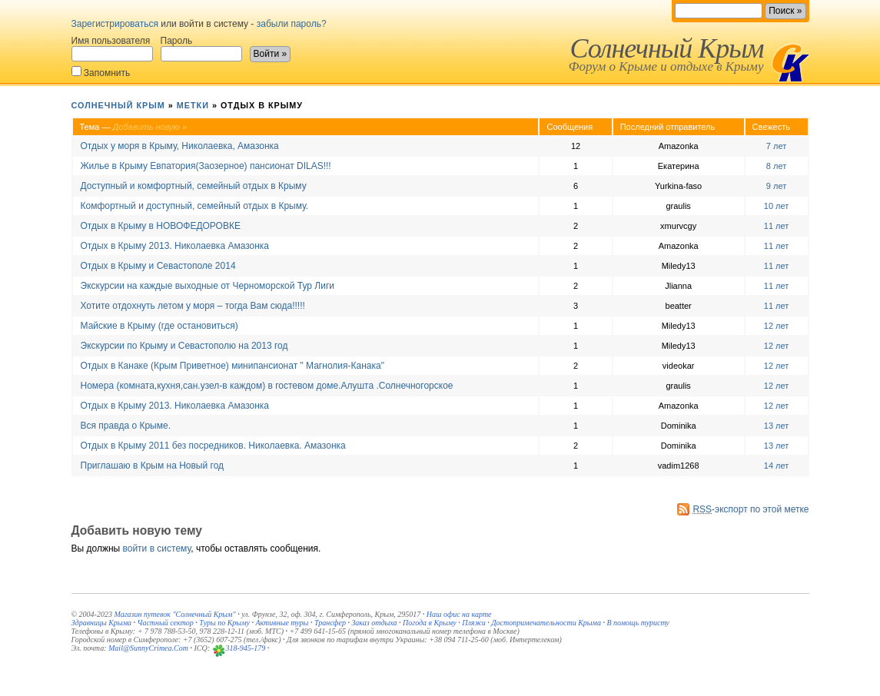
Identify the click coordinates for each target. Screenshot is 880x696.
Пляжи (474, 622)
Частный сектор (166, 622)
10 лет (776, 205)
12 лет (776, 325)
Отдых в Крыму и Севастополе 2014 (158, 265)
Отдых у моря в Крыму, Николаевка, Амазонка (180, 146)
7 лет (776, 146)
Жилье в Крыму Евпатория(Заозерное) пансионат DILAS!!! (206, 166)
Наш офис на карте (459, 614)
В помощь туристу (637, 622)
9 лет (776, 186)
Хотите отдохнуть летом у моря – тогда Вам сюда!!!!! (193, 305)
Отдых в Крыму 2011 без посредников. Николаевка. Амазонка (213, 445)
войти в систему (157, 548)
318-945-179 (246, 648)
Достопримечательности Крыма (546, 622)
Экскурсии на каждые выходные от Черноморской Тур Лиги (207, 285)
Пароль (201, 48)
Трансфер (330, 622)
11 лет (776, 225)
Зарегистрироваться (114, 23)
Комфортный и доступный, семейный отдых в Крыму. (195, 206)
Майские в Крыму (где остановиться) (159, 325)
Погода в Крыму (430, 622)
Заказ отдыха (374, 622)
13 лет (776, 425)
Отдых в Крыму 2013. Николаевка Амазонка (175, 245)
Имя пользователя (112, 48)
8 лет (776, 166)
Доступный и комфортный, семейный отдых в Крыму (194, 186)
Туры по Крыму (224, 622)
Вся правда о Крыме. (126, 425)
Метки (193, 105)
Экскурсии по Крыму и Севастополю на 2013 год (184, 345)
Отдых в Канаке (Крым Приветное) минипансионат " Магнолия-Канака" (232, 365)
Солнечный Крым (666, 48)
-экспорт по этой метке (750, 509)
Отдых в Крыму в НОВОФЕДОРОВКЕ (161, 225)
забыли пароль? (292, 23)
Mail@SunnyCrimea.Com (148, 648)
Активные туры (281, 622)
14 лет (776, 465)
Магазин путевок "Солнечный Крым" (174, 614)
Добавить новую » (150, 126)
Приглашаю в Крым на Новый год (152, 465)
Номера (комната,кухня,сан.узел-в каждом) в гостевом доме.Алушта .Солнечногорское (267, 385)
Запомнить (101, 72)
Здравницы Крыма (101, 622)
